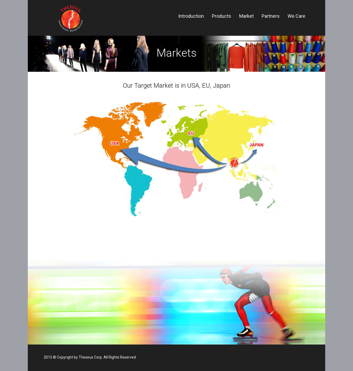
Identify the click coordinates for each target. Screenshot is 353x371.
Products (221, 16)
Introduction (191, 16)
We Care (296, 16)
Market (246, 16)
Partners (271, 16)
